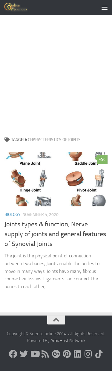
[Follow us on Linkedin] (77, 354)
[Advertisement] (56, 77)
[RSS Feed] (45, 354)
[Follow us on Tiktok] (99, 354)
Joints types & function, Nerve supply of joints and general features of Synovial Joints (55, 234)
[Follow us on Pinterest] (67, 354)
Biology (12, 214)
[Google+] (56, 354)
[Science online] (13, 354)
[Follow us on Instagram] (88, 354)
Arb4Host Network (67, 340)
